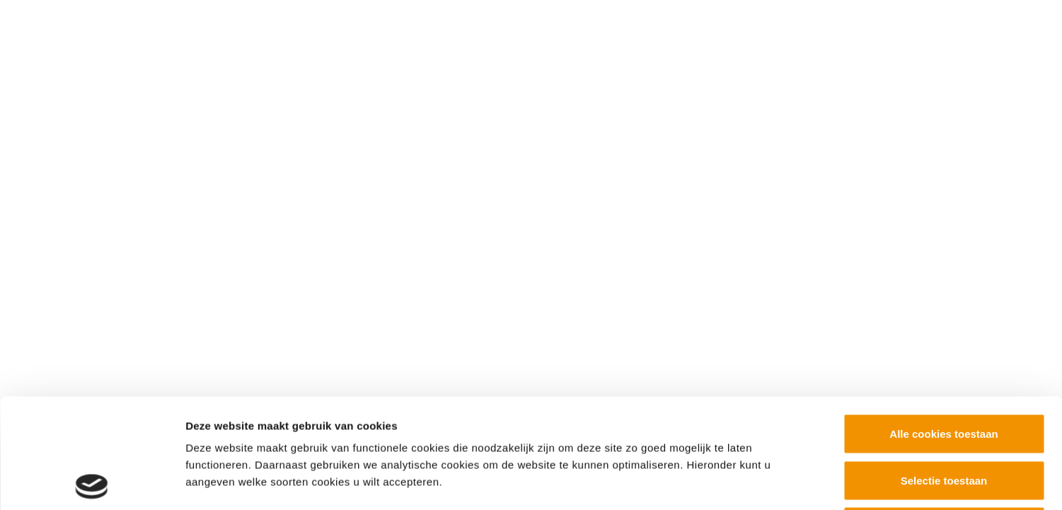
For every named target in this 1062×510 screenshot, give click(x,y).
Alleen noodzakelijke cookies (943, 417)
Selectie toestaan (944, 371)
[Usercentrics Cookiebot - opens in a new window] (92, 482)
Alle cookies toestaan (943, 324)
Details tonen (764, 482)
